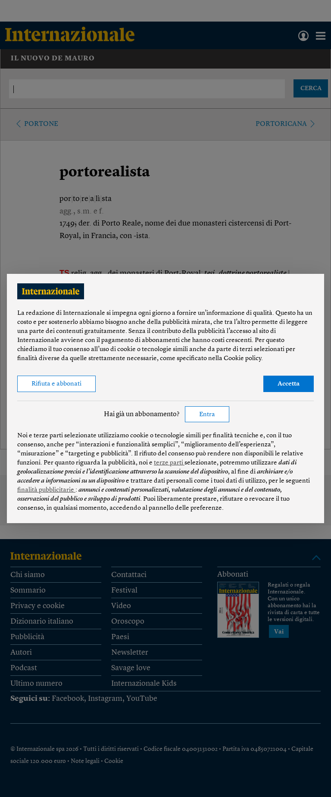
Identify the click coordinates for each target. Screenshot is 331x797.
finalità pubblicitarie (46, 490)
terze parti (169, 463)
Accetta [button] (289, 384)
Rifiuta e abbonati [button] (56, 384)
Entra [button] (207, 414)
